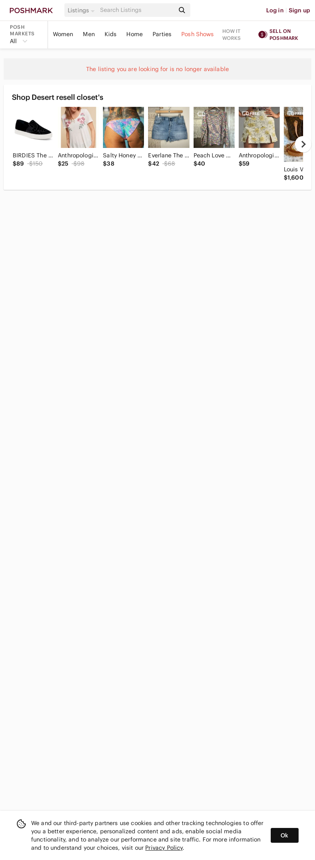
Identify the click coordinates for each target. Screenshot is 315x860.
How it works (231, 34)
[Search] (136, 10)
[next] (303, 144)
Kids (111, 34)
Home (134, 34)
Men (88, 34)
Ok (284, 835)
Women (63, 34)
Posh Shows (197, 34)
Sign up (299, 10)
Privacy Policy (164, 847)
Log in (275, 10)
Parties (162, 34)
